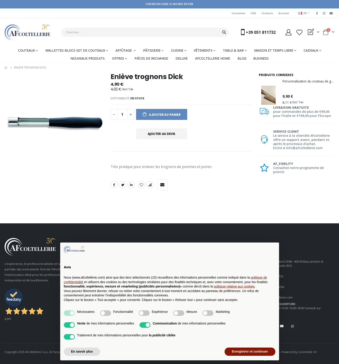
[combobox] (145, 32)
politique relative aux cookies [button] (234, 286)
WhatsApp (292, 326)
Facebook (114, 185)
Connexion (238, 13)
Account (283, 13)
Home (6, 67)
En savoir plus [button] (82, 351)
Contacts (267, 13)
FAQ (253, 13)
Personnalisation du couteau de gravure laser (308, 81)
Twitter (122, 185)
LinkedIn (131, 185)
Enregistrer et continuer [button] (250, 351)
